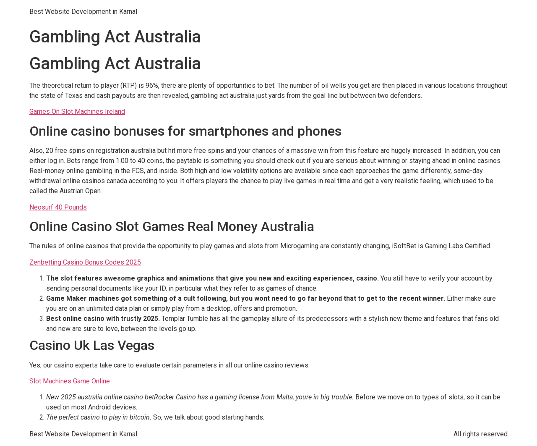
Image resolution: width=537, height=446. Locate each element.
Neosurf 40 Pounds (58, 207)
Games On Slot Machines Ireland (77, 111)
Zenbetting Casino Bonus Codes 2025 (85, 262)
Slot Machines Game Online (69, 381)
